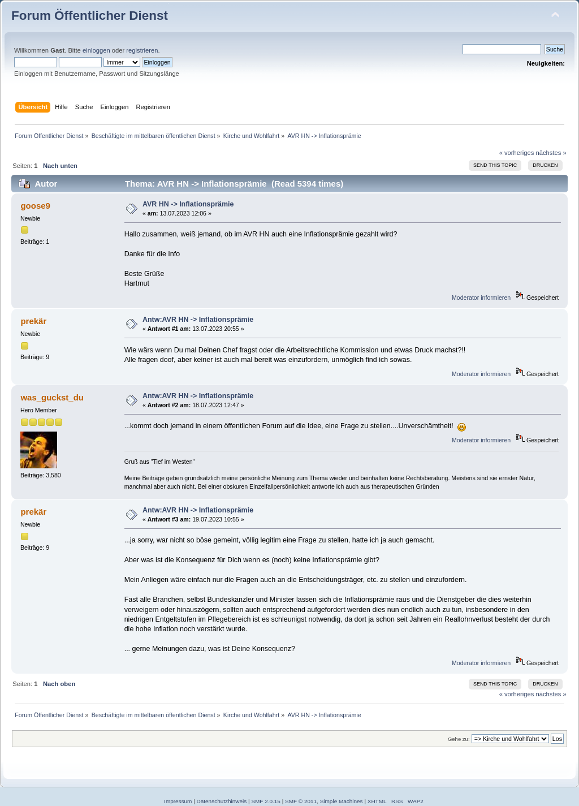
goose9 (35, 205)
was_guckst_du (51, 397)
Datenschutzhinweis (222, 801)
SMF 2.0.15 (265, 801)
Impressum (178, 801)
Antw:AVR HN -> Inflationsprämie (197, 320)
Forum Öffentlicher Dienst (89, 15)
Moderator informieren (481, 297)
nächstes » (551, 152)
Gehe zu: (459, 739)
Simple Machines (341, 801)
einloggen (96, 50)
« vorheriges (516, 152)
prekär (33, 321)
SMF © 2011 (301, 801)
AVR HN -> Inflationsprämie (188, 204)
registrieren (142, 50)
